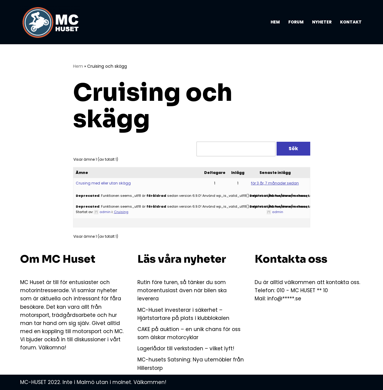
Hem (275, 22)
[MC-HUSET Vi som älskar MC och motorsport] (51, 22)
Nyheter (322, 22)
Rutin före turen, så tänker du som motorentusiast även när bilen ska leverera (182, 290)
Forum (296, 22)
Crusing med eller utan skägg (103, 183)
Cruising (121, 211)
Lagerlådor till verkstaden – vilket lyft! (185, 348)
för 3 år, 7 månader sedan (275, 183)
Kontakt (351, 22)
